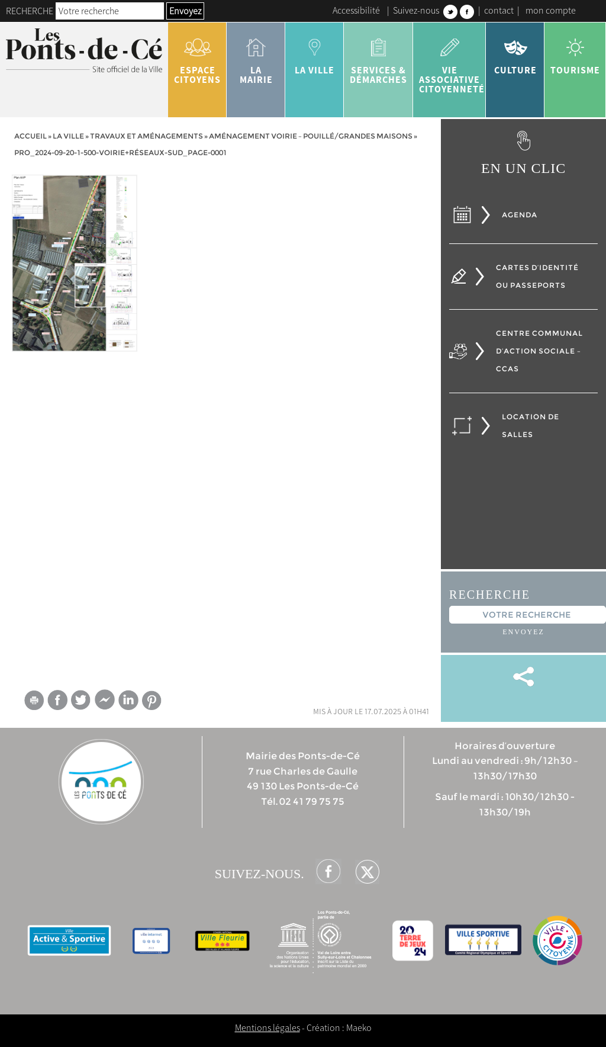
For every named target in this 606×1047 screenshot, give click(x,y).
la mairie (256, 56)
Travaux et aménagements (146, 135)
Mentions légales (267, 1027)
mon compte (551, 10)
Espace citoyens (197, 56)
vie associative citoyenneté (452, 61)
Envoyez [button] (185, 11)
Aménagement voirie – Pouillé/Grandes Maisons (310, 135)
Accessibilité (356, 10)
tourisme (575, 52)
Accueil (30, 135)
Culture (515, 52)
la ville (314, 52)
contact (499, 10)
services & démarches (378, 56)
